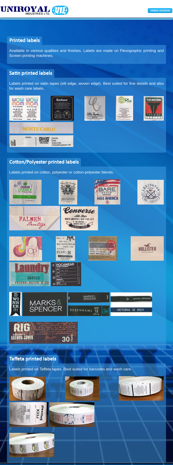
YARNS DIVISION (160, 10)
